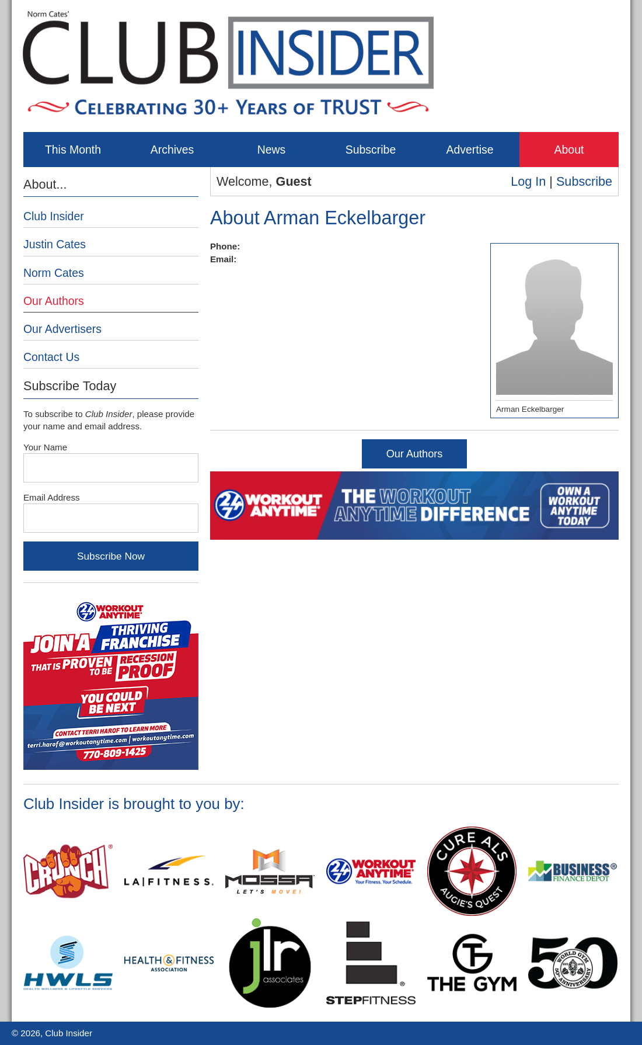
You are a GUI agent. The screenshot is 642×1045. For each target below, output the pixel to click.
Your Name (45, 447)
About (569, 149)
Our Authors (414, 454)
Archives (172, 149)
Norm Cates (53, 272)
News (271, 149)
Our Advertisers (62, 328)
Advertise (469, 149)
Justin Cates (54, 244)
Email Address (51, 497)
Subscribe (371, 149)
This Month (73, 149)
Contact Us (51, 356)
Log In (528, 181)
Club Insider (53, 216)
